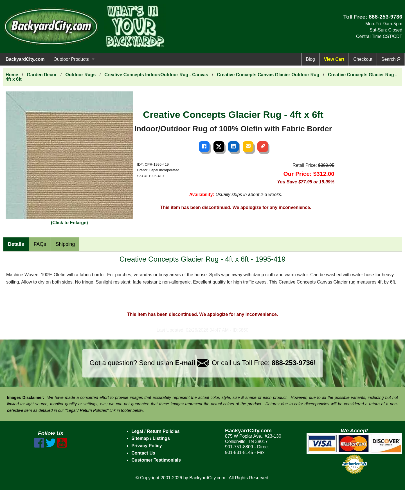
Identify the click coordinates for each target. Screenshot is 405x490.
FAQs (40, 244)
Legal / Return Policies (155, 431)
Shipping (65, 244)
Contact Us (143, 453)
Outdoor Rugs (81, 74)
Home (12, 74)
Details (16, 244)
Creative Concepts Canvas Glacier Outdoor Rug (268, 74)
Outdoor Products (71, 59)
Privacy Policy (146, 445)
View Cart (334, 59)
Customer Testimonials (156, 460)
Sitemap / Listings (150, 438)
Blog (310, 59)
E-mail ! (192, 363)
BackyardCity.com (25, 59)
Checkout (362, 59)
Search (390, 59)
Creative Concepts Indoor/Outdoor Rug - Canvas (156, 74)
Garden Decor (42, 74)
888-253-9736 (385, 17)
